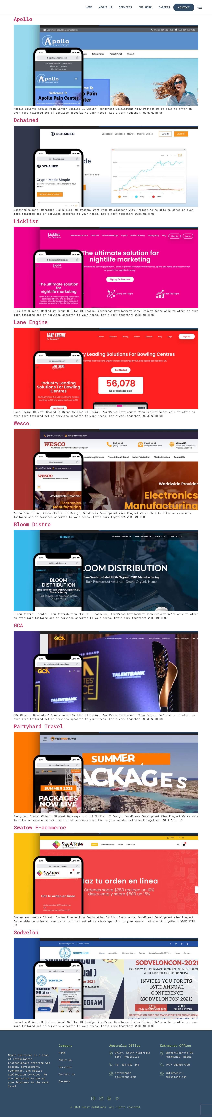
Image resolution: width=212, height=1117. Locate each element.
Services (126, 7)
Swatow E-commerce (40, 827)
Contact (184, 7)
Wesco (21, 423)
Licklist (26, 221)
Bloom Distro (32, 524)
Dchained (26, 120)
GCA (18, 625)
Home (91, 7)
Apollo (23, 18)
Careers (164, 7)
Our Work (145, 7)
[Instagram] (102, 1098)
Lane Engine (31, 322)
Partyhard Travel (38, 726)
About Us (106, 7)
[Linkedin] (110, 1098)
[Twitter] (118, 1098)
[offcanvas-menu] (199, 7)
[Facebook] (93, 1098)
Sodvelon (26, 932)
